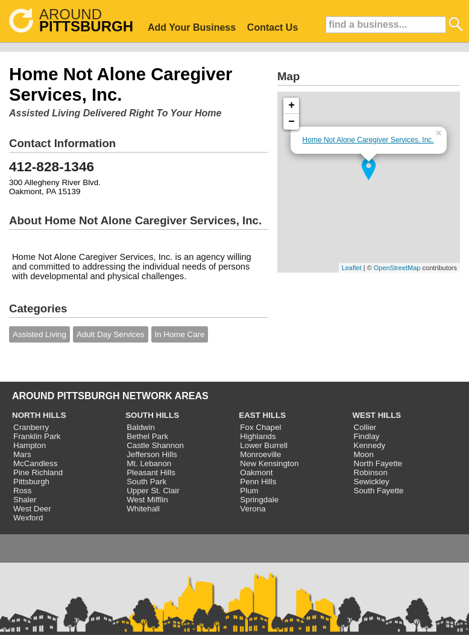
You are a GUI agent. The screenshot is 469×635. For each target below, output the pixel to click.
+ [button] (291, 105)
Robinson (371, 472)
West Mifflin (147, 499)
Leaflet (352, 267)
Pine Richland (38, 472)
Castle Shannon (155, 445)
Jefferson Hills (152, 454)
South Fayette (379, 490)
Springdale (259, 499)
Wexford (28, 517)
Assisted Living (39, 334)
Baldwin (141, 427)
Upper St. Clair (153, 490)
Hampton (29, 445)
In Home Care (180, 334)
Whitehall (143, 508)
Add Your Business (192, 27)
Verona (252, 508)
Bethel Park (147, 436)
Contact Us (272, 27)
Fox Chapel (260, 427)
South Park (146, 481)
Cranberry (31, 427)
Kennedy (370, 445)
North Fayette (378, 463)
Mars (22, 454)
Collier (365, 427)
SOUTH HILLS (152, 415)
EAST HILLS (262, 415)
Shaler (25, 499)
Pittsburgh (31, 481)
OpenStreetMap (397, 267)
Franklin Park (37, 436)
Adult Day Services (111, 334)
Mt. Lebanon (149, 463)
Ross (22, 490)
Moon (364, 454)
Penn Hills (258, 481)
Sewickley (371, 481)
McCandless (35, 463)
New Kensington (269, 463)
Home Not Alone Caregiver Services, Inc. (368, 140)
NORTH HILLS (39, 415)
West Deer (32, 508)
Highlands (257, 436)
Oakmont (256, 472)
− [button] (291, 122)
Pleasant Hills (151, 472)
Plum (249, 490)
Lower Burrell (264, 445)
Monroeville (260, 454)
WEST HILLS (377, 415)
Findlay (367, 436)
